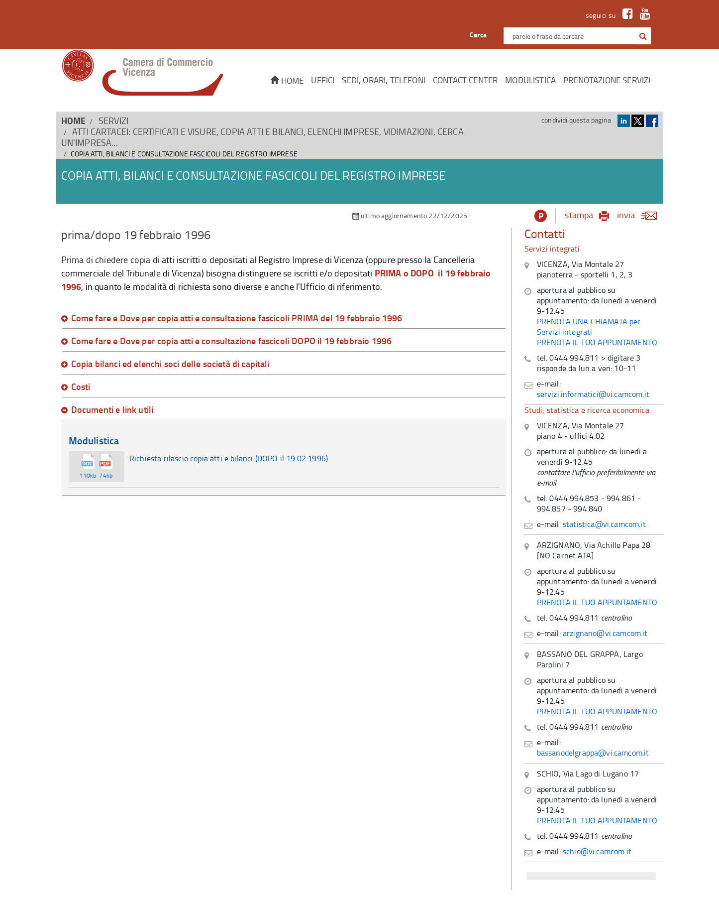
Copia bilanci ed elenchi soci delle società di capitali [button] (170, 364)
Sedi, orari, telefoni (383, 80)
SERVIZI (113, 121)
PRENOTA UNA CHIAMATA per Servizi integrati (589, 326)
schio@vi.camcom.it (597, 851)
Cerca (478, 34)
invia (640, 215)
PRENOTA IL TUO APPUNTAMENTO (597, 342)
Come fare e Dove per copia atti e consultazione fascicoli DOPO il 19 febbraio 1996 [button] (231, 341)
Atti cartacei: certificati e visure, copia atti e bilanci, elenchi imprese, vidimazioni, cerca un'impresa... (262, 137)
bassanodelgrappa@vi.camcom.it (593, 752)
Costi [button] (81, 387)
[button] (643, 36)
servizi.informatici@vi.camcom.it (593, 393)
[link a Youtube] (642, 15)
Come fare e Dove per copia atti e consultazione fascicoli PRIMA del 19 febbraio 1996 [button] (237, 318)
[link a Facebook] (625, 15)
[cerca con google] (642, 35)
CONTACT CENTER (465, 80)
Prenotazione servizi (606, 80)
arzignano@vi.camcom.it (605, 633)
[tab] (284, 318)
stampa (579, 215)
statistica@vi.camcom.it (604, 523)
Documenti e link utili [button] (112, 410)
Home (287, 80)
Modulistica (530, 80)
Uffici (322, 80)
